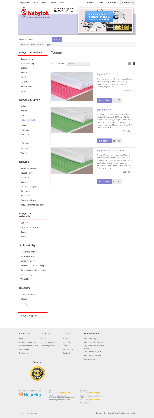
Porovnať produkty (48, 346)
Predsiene (24, 196)
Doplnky (23, 304)
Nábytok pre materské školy (32, 205)
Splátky (53, 2)
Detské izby (25, 177)
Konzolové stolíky (27, 261)
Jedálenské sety (27, 64)
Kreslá (23, 77)
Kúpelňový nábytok (28, 187)
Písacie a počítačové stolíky (32, 265)
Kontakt (61, 2)
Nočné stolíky (26, 275)
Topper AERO (103, 74)
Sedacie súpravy (27, 59)
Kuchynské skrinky (91, 359)
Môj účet (66, 339)
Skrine (23, 232)
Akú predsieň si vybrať (92, 352)
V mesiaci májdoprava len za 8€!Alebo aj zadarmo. (99, 17)
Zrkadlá (23, 299)
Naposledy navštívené (49, 342)
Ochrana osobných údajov (29, 346)
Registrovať (90, 2)
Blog (21, 339)
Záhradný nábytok (28, 200)
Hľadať (43, 339)
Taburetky (24, 82)
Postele (23, 111)
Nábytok (23, 45)
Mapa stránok (24, 349)
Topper (24, 139)
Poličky (23, 237)
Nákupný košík (68, 349)
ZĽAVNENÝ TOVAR (28, 316)
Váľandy (24, 153)
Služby (35, 2)
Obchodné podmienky (27, 342)
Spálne (23, 106)
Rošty (22, 115)
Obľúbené (66, 353)
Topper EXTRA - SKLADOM (110, 150)
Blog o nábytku (24, 2)
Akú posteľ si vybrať (91, 339)
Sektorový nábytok (28, 168)
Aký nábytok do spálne (92, 355)
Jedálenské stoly (27, 252)
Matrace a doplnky (36, 45)
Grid (129, 64)
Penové (25, 126)
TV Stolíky (24, 279)
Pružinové (26, 134)
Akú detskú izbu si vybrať (93, 342)
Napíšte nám (24, 353)
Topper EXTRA (104, 110)
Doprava (44, 2)
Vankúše (25, 130)
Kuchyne (24, 182)
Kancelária (25, 191)
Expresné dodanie (28, 294)
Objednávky (67, 342)
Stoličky (23, 68)
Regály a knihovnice (29, 227)
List (133, 64)
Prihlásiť (100, 2)
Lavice (23, 91)
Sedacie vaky (26, 86)
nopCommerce (32, 413)
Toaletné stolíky (27, 256)
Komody (24, 223)
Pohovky (24, 73)
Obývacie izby (26, 173)
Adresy (65, 346)
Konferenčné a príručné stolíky (33, 270)
